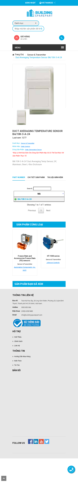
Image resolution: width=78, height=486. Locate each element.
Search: (39, 188)
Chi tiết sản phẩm (36, 177)
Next (48, 229)
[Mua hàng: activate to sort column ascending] (59, 197)
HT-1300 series (53, 274)
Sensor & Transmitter (36, 55)
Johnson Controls (52, 281)
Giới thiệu (17, 355)
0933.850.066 (26, 326)
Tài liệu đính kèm (55, 177)
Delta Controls (25, 146)
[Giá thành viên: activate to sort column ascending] (50, 197)
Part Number (18, 177)
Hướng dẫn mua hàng (22, 375)
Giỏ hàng (27, 37)
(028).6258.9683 (27, 329)
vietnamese (46, 3)
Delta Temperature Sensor (33, 150)
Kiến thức (18, 379)
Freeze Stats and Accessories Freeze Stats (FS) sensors (25, 276)
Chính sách (18, 360)
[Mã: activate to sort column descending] (19, 197)
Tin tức (17, 383)
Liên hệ (17, 364)
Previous (32, 229)
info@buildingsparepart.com (31, 333)
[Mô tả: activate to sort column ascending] (34, 197)
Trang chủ (19, 54)
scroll (3, 478)
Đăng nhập (49, 211)
